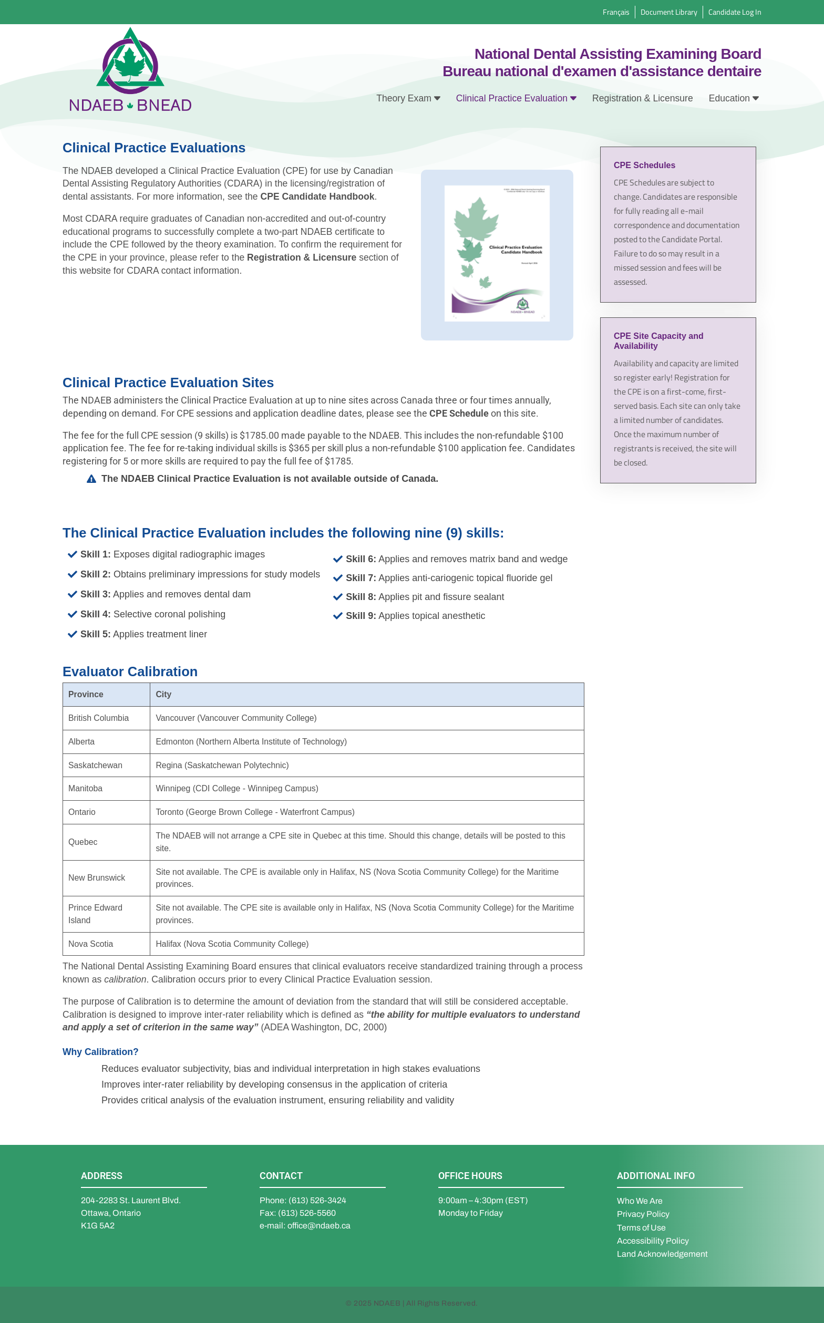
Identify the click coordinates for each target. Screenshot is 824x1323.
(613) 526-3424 (317, 1200)
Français (616, 12)
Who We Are (640, 1200)
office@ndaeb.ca (319, 1225)
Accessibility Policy (653, 1240)
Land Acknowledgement (662, 1253)
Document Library (669, 12)
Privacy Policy (643, 1214)
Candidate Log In (734, 12)
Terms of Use (641, 1227)
